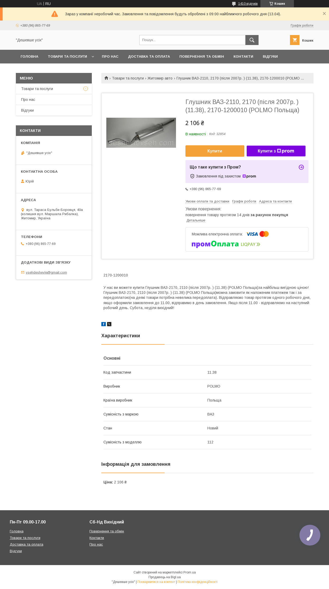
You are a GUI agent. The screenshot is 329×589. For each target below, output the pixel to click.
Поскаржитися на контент (156, 582)
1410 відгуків (248, 4)
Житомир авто (160, 78)
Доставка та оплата (149, 56)
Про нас (110, 56)
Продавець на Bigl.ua (165, 577)
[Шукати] (252, 40)
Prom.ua (189, 572)
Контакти (243, 56)
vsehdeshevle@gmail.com (46, 272)
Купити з (276, 151)
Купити (214, 151)
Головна (29, 56)
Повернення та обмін (201, 56)
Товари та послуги (67, 56)
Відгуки (270, 56)
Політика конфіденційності (198, 582)
